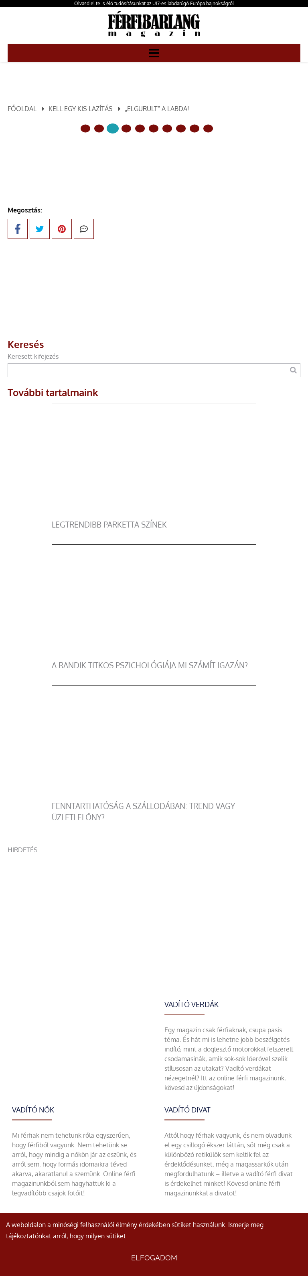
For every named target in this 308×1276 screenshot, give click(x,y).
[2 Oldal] (113, 128)
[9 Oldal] (208, 129)
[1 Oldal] (99, 129)
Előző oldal (99, 155)
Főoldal (22, 109)
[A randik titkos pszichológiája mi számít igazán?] (154, 655)
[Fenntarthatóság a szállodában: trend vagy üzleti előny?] (154, 796)
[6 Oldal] (167, 129)
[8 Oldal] (194, 129)
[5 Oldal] (153, 129)
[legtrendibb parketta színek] (154, 514)
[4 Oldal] (140, 129)
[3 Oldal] (126, 129)
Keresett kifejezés (33, 356)
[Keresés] (293, 370)
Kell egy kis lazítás (81, 109)
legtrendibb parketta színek (109, 524)
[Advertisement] (154, 911)
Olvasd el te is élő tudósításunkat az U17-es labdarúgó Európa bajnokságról (154, 3)
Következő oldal (185, 155)
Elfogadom (154, 1258)
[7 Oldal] (181, 129)
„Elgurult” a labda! (157, 109)
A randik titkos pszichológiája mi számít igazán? (150, 665)
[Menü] (154, 52)
